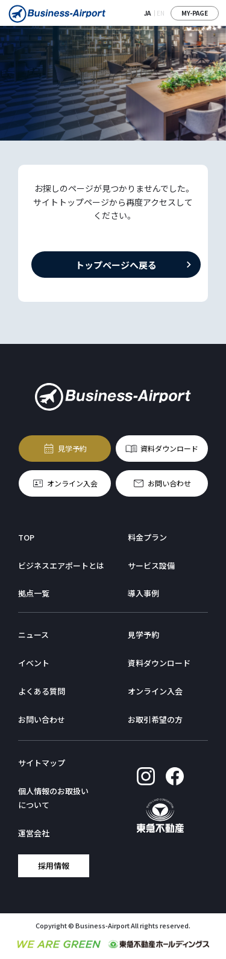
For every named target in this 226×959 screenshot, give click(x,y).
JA (147, 12)
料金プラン (147, 537)
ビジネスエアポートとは (61, 565)
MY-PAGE (194, 12)
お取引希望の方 (155, 719)
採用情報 (53, 865)
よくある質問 (41, 691)
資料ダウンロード (169, 448)
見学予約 (72, 448)
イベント (33, 663)
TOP (26, 537)
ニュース (33, 634)
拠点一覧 (33, 593)
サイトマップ (41, 762)
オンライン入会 (72, 482)
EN (161, 12)
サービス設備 (151, 565)
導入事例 (143, 593)
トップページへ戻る (116, 264)
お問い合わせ (169, 482)
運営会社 (33, 833)
